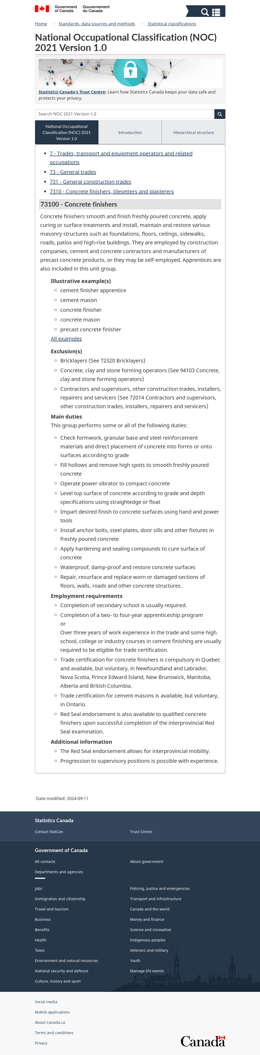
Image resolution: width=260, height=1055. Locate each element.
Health (41, 939)
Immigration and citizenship (60, 898)
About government (146, 861)
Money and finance (147, 919)
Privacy (41, 1042)
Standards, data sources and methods (97, 24)
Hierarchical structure (193, 132)
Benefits (42, 929)
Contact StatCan (49, 831)
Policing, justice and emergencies (160, 888)
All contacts (45, 861)
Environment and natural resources (66, 960)
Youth (135, 960)
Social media (46, 1001)
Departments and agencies (59, 871)
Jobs (38, 888)
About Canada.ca (50, 1022)
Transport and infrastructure (155, 898)
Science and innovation (150, 929)
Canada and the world (150, 909)
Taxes (40, 950)
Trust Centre (141, 831)
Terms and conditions (54, 1032)
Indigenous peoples (148, 939)
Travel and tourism (52, 909)
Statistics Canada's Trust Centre (72, 92)
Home (41, 24)
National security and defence (61, 970)
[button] (206, 12)
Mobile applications (52, 1012)
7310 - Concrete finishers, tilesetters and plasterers (112, 191)
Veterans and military (149, 950)
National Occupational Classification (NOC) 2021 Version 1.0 (67, 132)
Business (43, 919)
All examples (66, 338)
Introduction (130, 132)
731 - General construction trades (90, 181)
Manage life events (147, 970)
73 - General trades (73, 171)
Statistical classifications (171, 24)
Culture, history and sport (58, 981)
